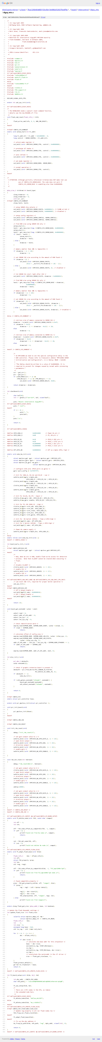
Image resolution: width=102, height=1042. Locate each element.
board (73, 9)
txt (93, 1039)
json (98, 1039)
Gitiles (12, 1039)
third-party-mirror (10, 9)
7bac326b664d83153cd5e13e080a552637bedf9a (47, 9)
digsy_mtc (94, 9)
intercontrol (83, 9)
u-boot (23, 9)
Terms (23, 1039)
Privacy (17, 1039)
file (43, 17)
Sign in (98, 3)
